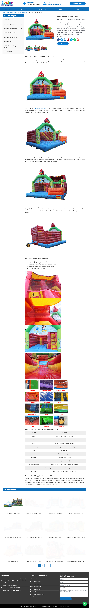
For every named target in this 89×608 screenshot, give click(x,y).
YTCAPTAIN (66, 606)
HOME (8, 9)
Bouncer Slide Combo (27, 12)
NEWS (61, 9)
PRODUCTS (43, 9)
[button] (58, 39)
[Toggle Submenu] (21, 20)
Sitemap (60, 606)
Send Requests (65, 599)
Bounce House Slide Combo (41, 108)
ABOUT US (24, 9)
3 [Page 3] (45, 565)
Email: (48, 2)
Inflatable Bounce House (13, 12)
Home (4, 12)
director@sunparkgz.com (55, 4)
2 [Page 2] (42, 565)
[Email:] (44, 3)
